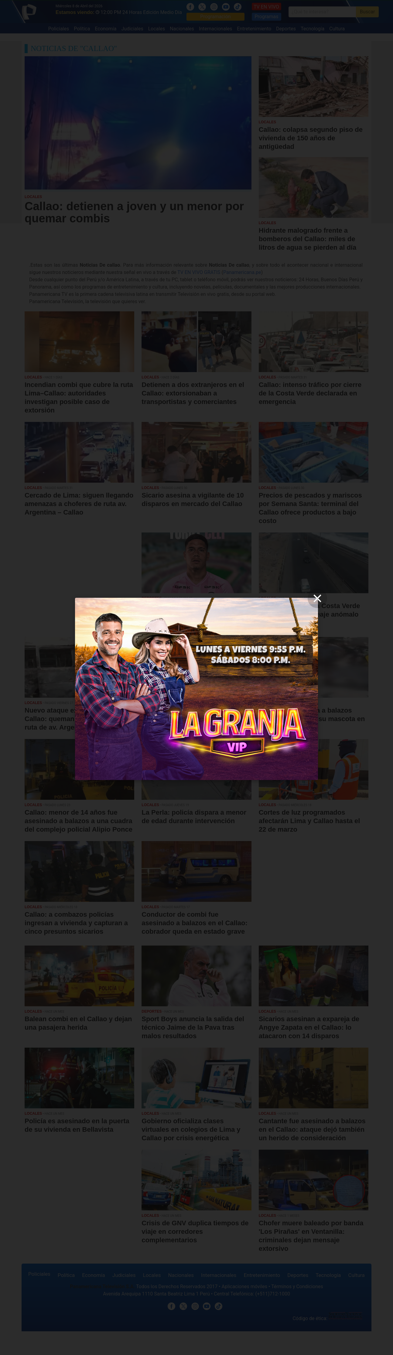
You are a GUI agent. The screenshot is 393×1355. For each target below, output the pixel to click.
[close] (317, 598)
